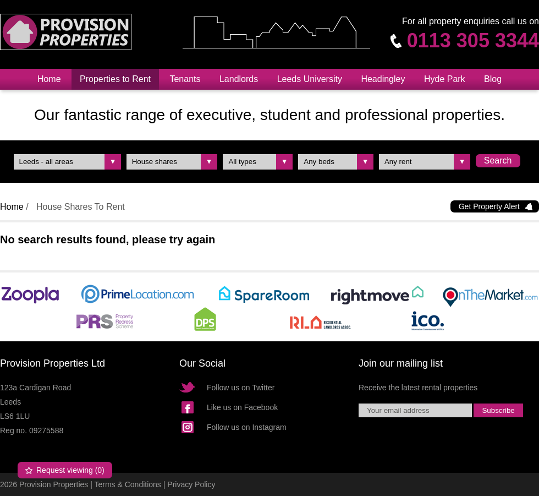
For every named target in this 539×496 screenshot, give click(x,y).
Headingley (383, 79)
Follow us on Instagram (247, 427)
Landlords (238, 79)
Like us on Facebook (242, 407)
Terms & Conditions (127, 484)
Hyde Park (444, 79)
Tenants (184, 79)
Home (49, 79)
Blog (493, 79)
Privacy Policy (191, 484)
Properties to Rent (115, 79)
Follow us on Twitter (240, 387)
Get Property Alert (489, 206)
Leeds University (309, 79)
